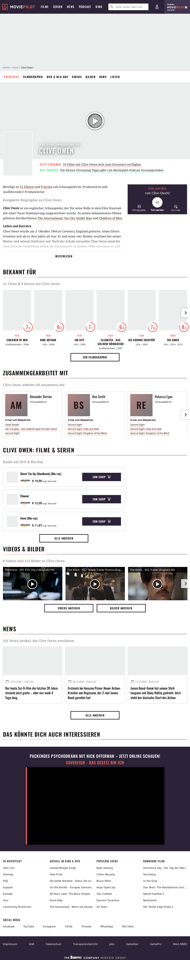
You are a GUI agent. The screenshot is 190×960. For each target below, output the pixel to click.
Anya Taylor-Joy (105, 887)
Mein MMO (180, 944)
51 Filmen (27, 187)
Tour (6, 900)
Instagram (49, 926)
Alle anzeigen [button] (63, 538)
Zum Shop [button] (102, 477)
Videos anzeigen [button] (69, 608)
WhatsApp (106, 926)
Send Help (56, 900)
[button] (139, 208)
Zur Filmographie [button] (95, 357)
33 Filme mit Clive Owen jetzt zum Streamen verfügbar (102, 164)
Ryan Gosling (104, 868)
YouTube (28, 926)
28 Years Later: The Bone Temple (70, 894)
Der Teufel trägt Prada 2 (158, 906)
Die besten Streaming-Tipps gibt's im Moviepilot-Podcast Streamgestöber (112, 170)
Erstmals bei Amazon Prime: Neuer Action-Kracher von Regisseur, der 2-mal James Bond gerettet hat (94, 693)
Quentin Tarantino (107, 900)
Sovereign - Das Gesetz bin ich (95, 762)
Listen (115, 77)
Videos (77, 77)
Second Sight (12, 433)
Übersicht (11, 77)
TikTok (68, 926)
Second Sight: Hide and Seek (83, 429)
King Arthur (48, 340)
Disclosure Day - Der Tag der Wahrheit (165, 868)
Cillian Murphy (105, 874)
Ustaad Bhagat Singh (63, 868)
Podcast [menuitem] (85, 6)
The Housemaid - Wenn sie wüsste (71, 906)
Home (6, 67)
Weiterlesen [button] (63, 256)
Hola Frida (56, 874)
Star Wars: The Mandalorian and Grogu (165, 887)
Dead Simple (12, 424)
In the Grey (150, 881)
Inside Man (84, 218)
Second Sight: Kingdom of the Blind (87, 433)
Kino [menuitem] (99, 6)
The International (50, 218)
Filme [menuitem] (45, 6)
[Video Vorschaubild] (32, 584)
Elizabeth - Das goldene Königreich (111, 342)
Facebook (8, 926)
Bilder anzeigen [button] (121, 608)
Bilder (91, 77)
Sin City (69, 218)
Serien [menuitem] (58, 6)
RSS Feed (127, 926)
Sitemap (8, 874)
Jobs (111, 944)
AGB (31, 944)
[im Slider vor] (185, 312)
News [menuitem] (70, 6)
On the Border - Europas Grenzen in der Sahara (72, 887)
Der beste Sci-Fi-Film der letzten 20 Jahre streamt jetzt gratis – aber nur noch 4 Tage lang (31, 693)
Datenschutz (53, 944)
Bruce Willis (103, 881)
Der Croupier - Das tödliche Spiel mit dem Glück (31, 429)
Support (8, 887)
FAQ (5, 881)
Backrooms (150, 900)
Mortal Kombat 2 (153, 894)
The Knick (173, 340)
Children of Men (110, 218)
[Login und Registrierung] (157, 6)
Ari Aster (101, 906)
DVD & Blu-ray (57, 77)
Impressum (10, 944)
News (103, 77)
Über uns (8, 868)
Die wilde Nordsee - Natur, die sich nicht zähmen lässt (72, 881)
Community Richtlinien (17, 906)
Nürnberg (149, 874)
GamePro (155, 944)
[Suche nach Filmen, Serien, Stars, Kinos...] (128, 6)
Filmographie (33, 77)
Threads (86, 926)
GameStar (132, 944)
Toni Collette (104, 894)
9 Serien (47, 187)
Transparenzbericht (85, 944)
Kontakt (7, 894)
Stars (15, 67)
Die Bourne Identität (141, 340)
